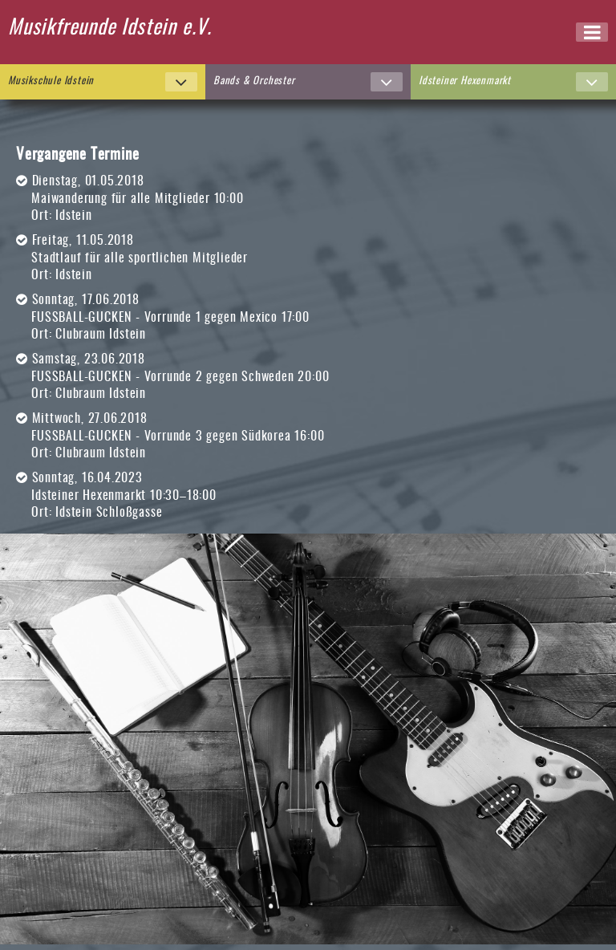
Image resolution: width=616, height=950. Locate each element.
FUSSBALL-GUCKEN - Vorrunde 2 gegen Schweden (162, 377)
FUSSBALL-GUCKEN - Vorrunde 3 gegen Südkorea (160, 436)
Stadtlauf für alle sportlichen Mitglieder (139, 258)
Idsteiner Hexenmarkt (88, 495)
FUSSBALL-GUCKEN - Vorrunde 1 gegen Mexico (154, 317)
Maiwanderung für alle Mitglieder (120, 199)
